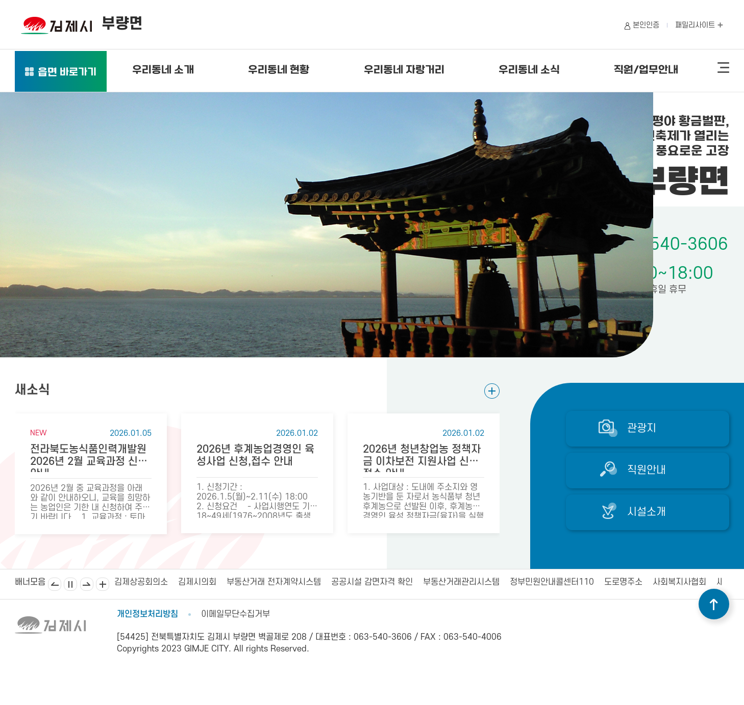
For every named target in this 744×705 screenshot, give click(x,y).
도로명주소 (623, 582)
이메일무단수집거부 (235, 614)
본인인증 (646, 25)
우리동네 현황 (278, 70)
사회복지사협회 (679, 582)
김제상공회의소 (141, 582)
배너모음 (102, 584)
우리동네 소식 (529, 70)
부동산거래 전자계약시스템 (274, 582)
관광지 (641, 428)
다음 (86, 584)
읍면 (67, 73)
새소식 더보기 (492, 391)
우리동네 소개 (163, 70)
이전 (54, 584)
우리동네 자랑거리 (404, 70)
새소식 (32, 390)
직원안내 (646, 470)
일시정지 (70, 584)
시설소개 (646, 512)
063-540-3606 (670, 244)
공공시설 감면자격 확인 (372, 582)
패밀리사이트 (699, 25)
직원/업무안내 (646, 70)
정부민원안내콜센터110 (552, 582)
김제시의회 (197, 582)
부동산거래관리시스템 (461, 582)
